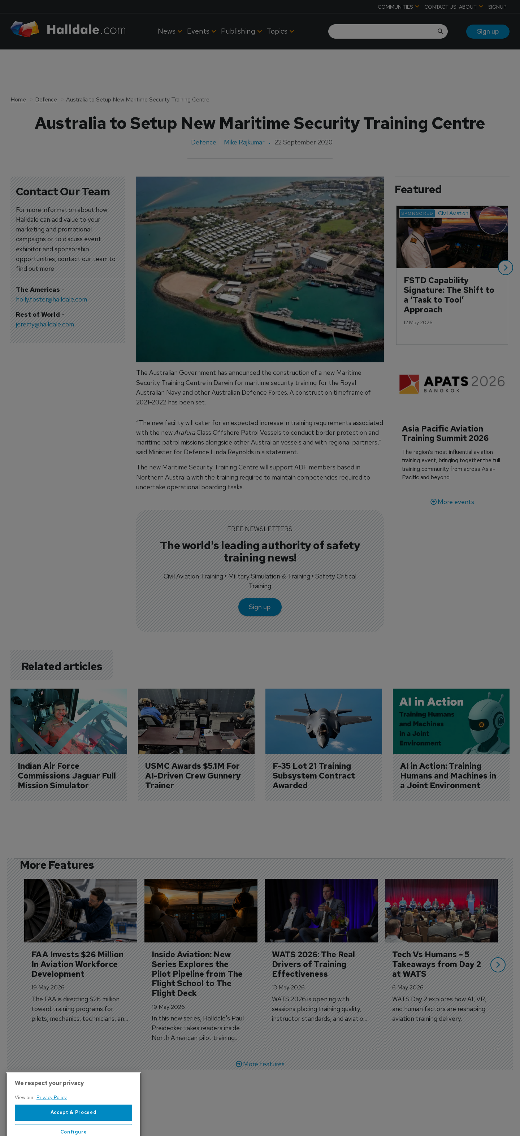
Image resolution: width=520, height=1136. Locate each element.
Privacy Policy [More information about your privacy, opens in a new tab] (51, 1119)
